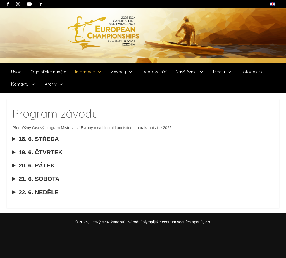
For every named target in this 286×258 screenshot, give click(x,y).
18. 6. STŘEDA (35, 142)
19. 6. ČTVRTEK (37, 155)
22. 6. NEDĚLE (35, 195)
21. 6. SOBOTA (35, 182)
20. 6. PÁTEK (33, 168)
